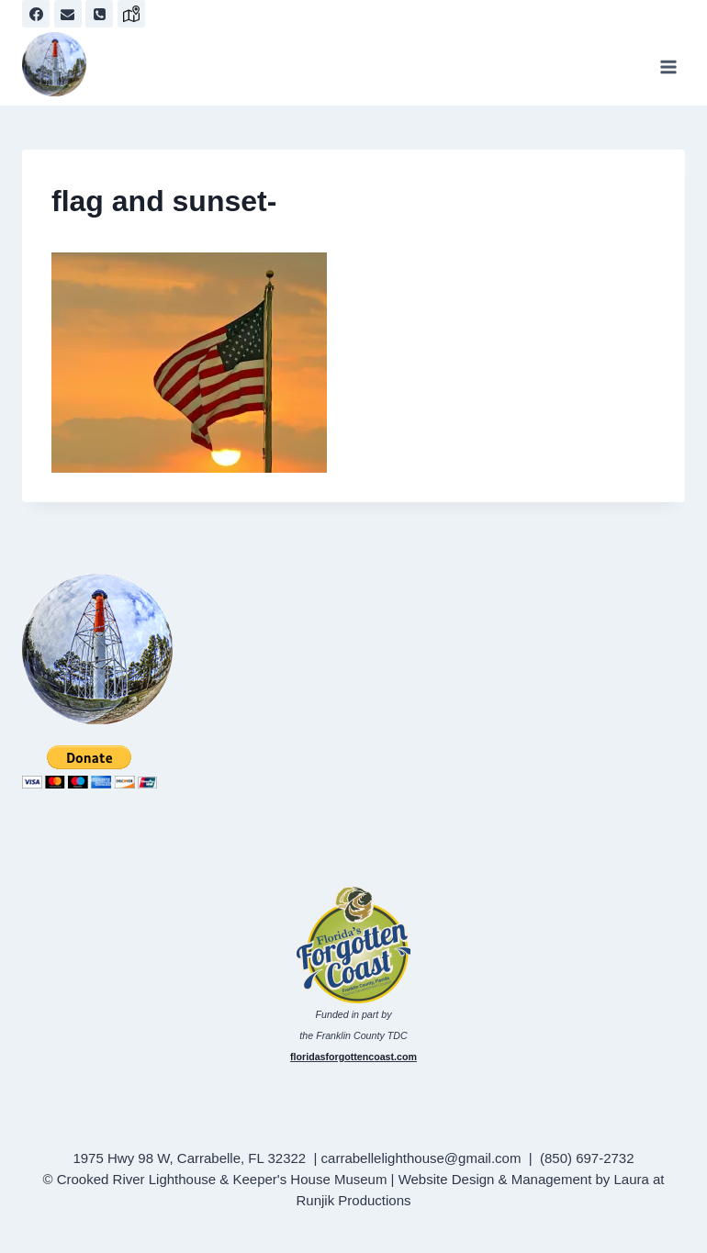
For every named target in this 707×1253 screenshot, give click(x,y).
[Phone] (99, 14)
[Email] (68, 14)
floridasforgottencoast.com (353, 1056)
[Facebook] (36, 14)
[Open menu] (668, 66)
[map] (131, 14)
